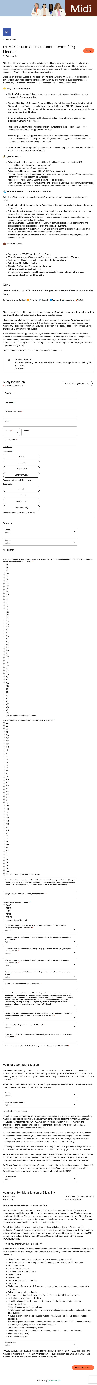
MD (7, 624)
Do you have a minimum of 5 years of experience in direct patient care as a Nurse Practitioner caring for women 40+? (36, 927)
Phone (26, 430)
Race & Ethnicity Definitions (15, 1111)
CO (7, 580)
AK (7, 568)
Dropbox (21, 463)
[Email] (40, 424)
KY (7, 615)
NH (7, 651)
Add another (8, 550)
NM (7, 657)
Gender (8, 1093)
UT (7, 695)
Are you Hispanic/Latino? (14, 1102)
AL (7, 565)
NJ (7, 654)
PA (7, 677)
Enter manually (21, 475)
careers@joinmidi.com (26, 329)
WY (7, 713)
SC (7, 683)
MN (7, 633)
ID (7, 600)
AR (7, 574)
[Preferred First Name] (40, 415)
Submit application (83, 1368)
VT (7, 698)
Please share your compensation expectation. (23, 983)
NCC (8, 911)
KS (7, 612)
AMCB (9, 914)
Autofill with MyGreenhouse (77, 383)
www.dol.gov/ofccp (11, 1239)
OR (7, 674)
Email (7, 421)
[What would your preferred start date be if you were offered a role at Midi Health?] (40, 1049)
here (60, 351)
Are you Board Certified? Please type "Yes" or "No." (25, 894)
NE (7, 645)
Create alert (20, 368)
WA (7, 704)
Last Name (9, 402)
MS (7, 636)
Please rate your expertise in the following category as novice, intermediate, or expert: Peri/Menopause (38, 961)
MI (7, 630)
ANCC (8, 908)
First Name (9, 393)
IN (7, 606)
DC (7, 588)
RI (7, 680)
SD (7, 686)
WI (7, 710)
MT (7, 642)
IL (7, 603)
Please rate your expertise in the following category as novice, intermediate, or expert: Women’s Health (38, 950)
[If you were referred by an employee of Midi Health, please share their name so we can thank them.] (40, 1040)
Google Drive (21, 469)
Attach (21, 456)
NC (7, 662)
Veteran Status (10, 1177)
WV (7, 707)
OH (7, 668)
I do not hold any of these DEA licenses (23, 874)
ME (7, 621)
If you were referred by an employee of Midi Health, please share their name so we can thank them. (38, 1035)
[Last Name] (40, 406)
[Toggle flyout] (17, 432)
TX (7, 692)
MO (7, 639)
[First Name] (40, 396)
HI (7, 597)
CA (7, 577)
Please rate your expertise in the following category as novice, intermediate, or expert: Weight (38, 973)
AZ (7, 571)
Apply (88, 51)
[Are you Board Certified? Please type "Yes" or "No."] (40, 897)
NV (7, 648)
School (7, 530)
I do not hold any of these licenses (21, 716)
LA (7, 618)
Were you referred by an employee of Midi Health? (24, 1025)
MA (7, 627)
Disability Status (11, 1342)
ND (7, 665)
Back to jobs (9, 39)
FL (7, 591)
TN (7, 689)
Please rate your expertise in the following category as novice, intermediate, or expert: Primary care (38, 938)
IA (7, 609)
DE (7, 585)
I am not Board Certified (16, 920)
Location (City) (11, 440)
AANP (8, 905)
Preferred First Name (13, 412)
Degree (7, 540)
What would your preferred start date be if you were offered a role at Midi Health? (37, 1046)
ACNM (9, 917)
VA (7, 701)
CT (7, 583)
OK (7, 671)
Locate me (7, 447)
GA (7, 594)
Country (8, 430)
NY (7, 659)
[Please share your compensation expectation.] (40, 987)
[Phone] (49, 434)
